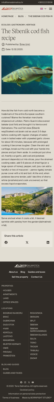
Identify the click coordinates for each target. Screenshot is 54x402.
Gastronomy (18, 24)
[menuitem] (12, 2)
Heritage (30, 24)
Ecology (6, 24)
